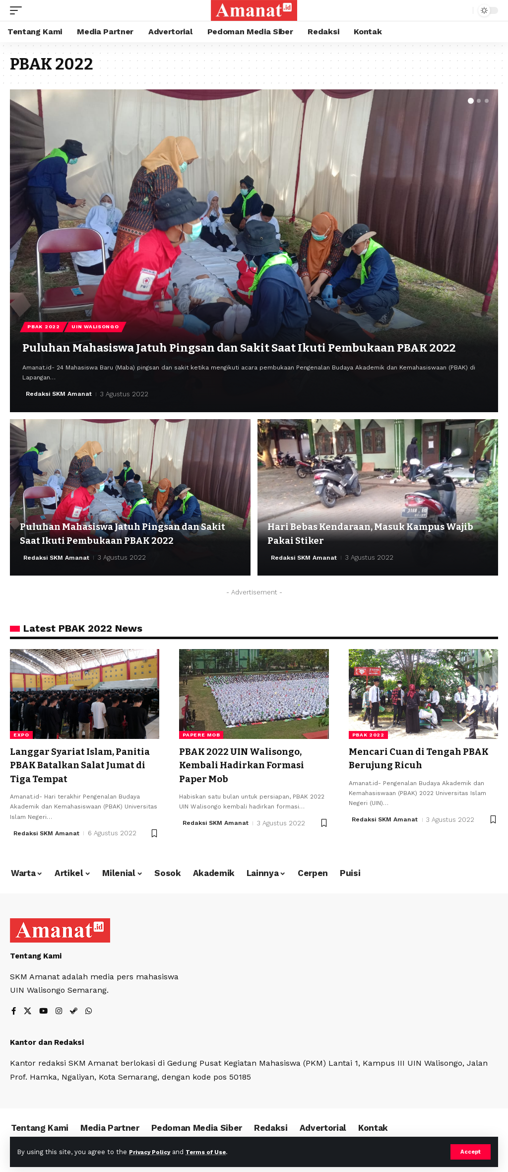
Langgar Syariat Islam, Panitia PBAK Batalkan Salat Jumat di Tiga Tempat (80, 764)
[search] (462, 10)
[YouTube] (45, 1009)
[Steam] (75, 1009)
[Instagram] (60, 1009)
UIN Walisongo (97, 307)
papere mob (201, 734)
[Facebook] (14, 1009)
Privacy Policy (152, 1151)
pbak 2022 (368, 734)
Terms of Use (214, 1151)
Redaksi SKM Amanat (61, 394)
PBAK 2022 (44, 307)
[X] (28, 1009)
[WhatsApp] (91, 1009)
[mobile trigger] (18, 10)
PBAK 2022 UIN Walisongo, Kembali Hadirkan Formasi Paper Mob (247, 764)
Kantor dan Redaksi (47, 1040)
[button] (471, 101)
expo (21, 734)
